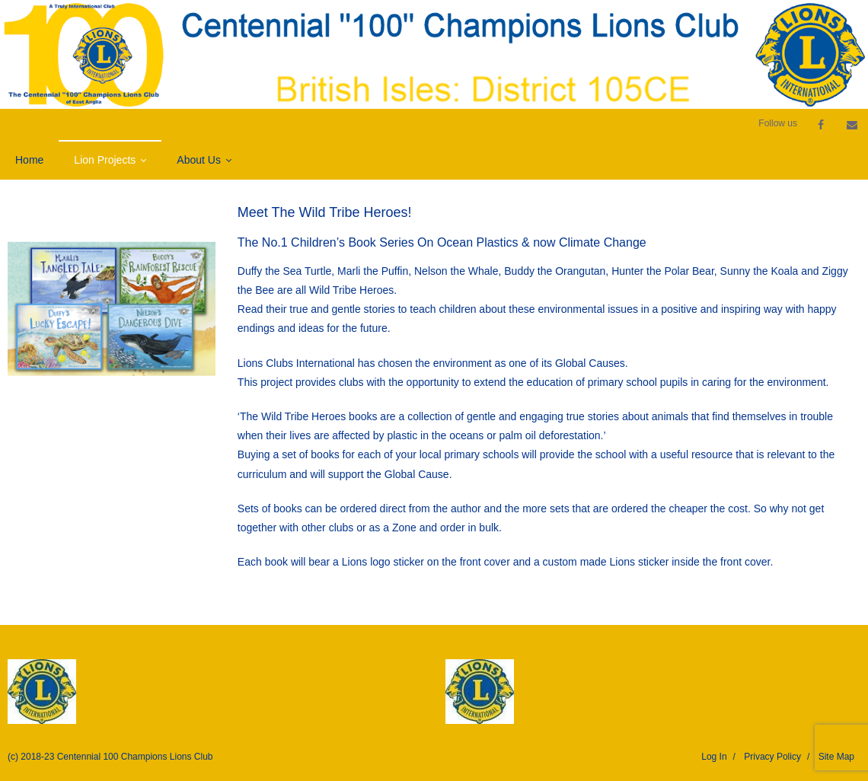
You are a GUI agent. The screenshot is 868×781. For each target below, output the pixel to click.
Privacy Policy (772, 756)
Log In (713, 756)
